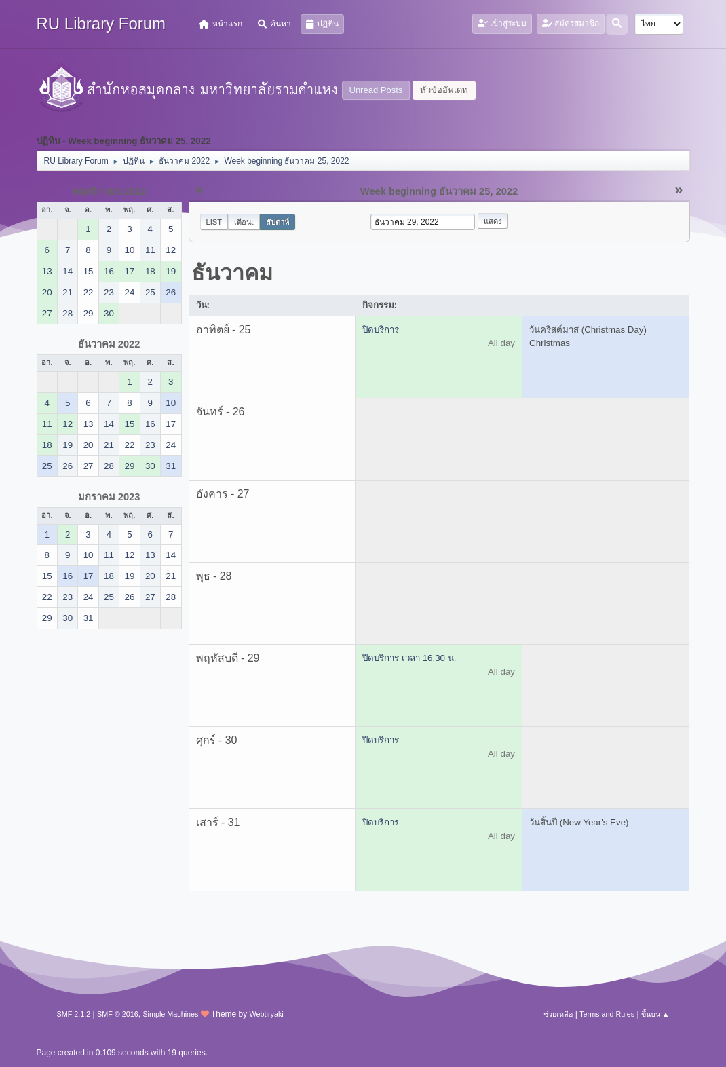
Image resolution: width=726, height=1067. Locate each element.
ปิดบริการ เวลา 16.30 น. (409, 658)
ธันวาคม (232, 273)
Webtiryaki (267, 1014)
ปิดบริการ (380, 329)
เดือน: (244, 222)
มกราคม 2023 (109, 496)
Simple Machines (170, 1014)
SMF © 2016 (117, 1014)
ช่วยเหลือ (558, 1014)
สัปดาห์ (277, 222)
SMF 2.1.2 (74, 1014)
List (214, 222)
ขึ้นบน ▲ (655, 1014)
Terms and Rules (606, 1014)
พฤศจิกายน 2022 (109, 191)
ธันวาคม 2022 (109, 344)
